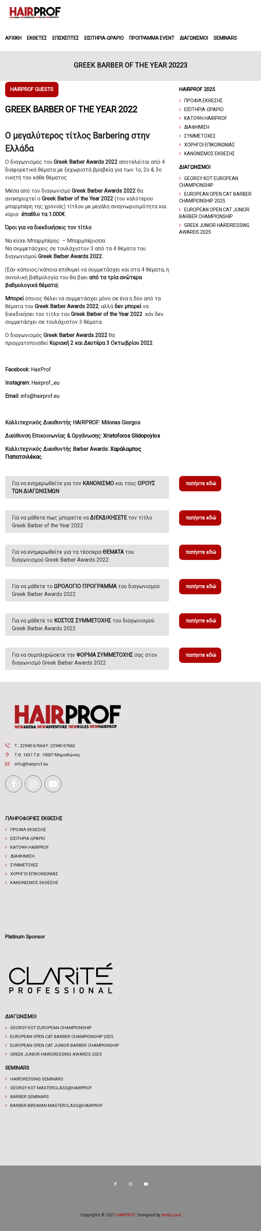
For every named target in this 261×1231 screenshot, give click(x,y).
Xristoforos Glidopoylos (131, 436)
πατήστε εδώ (201, 483)
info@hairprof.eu (39, 396)
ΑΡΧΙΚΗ (13, 38)
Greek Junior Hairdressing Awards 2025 (56, 1054)
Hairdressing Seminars (36, 1078)
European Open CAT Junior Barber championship (64, 1045)
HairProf (41, 369)
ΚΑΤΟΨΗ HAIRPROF (205, 118)
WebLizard (171, 1215)
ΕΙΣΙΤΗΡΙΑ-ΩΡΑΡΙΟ (104, 38)
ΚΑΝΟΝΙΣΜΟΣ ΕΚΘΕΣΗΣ (209, 153)
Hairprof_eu (45, 383)
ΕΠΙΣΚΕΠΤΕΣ (65, 38)
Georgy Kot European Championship (50, 1027)
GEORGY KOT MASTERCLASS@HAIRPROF (51, 1087)
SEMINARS (225, 38)
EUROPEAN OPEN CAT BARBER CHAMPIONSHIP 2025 (61, 1036)
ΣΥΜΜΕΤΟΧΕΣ (200, 136)
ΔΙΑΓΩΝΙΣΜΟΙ (194, 38)
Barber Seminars (29, 1096)
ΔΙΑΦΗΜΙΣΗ (196, 127)
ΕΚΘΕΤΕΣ (37, 38)
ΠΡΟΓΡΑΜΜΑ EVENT (151, 38)
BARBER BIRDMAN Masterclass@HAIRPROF (56, 1105)
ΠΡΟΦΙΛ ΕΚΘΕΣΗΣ (203, 100)
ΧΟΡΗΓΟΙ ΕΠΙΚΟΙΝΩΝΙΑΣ (209, 144)
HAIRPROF (125, 1215)
